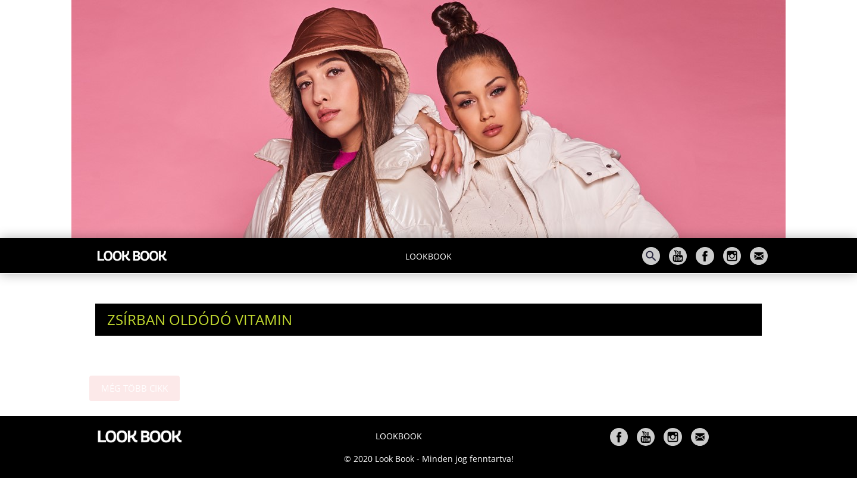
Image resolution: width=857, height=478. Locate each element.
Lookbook (428, 256)
